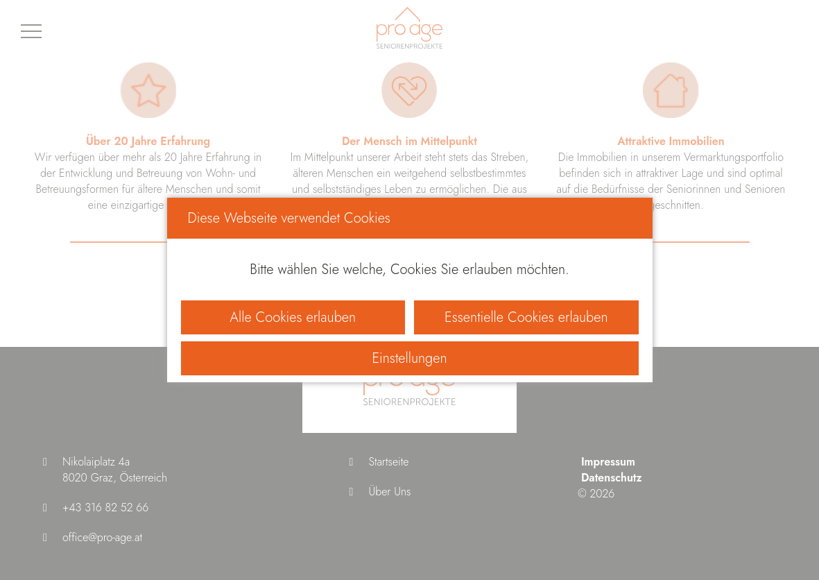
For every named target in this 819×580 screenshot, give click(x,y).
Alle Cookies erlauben (293, 317)
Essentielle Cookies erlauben (526, 317)
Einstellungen (409, 358)
